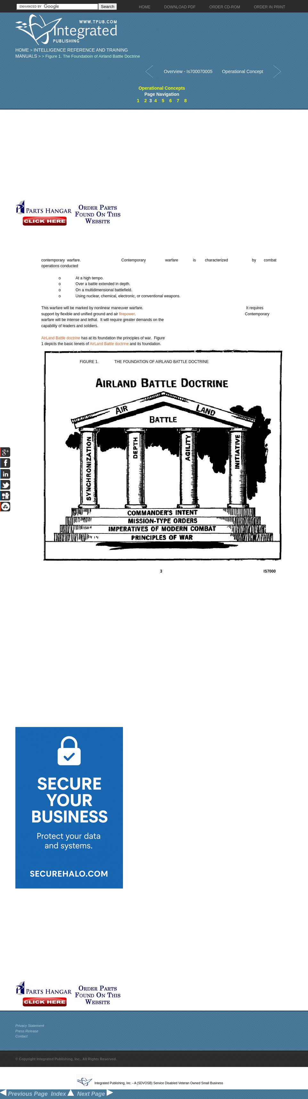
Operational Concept (242, 71)
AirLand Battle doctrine (60, 338)
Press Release (26, 1031)
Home (22, 50)
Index (62, 1094)
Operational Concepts (162, 88)
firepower (127, 314)
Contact (21, 1036)
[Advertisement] (151, 154)
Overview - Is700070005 (188, 71)
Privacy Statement (29, 1026)
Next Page (95, 1094)
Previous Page (24, 1094)
